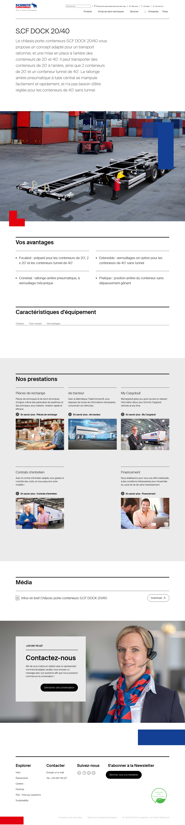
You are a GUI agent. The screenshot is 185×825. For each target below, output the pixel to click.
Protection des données (70, 818)
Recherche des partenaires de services (111, 6)
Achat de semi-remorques (111, 11)
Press (165, 11)
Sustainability (22, 800)
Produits (88, 11)
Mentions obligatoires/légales (102, 818)
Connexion (159, 6)
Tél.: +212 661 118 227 (56, 778)
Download (156, 598)
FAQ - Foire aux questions (28, 795)
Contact (147, 6)
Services (134, 11)
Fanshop (20, 789)
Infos (18, 772)
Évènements (22, 778)
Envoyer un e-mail (55, 772)
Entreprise (153, 11)
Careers (19, 784)
